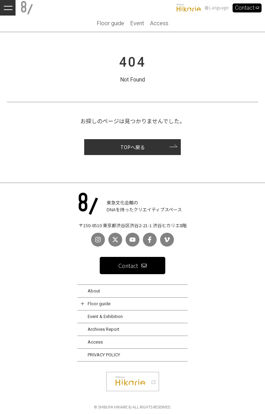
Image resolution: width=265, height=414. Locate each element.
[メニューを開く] (8, 8)
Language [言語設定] (216, 7)
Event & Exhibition (105, 316)
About (94, 290)
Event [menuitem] (137, 23)
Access (95, 342)
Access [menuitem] (159, 23)
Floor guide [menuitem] (110, 23)
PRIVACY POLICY (104, 354)
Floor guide (99, 303)
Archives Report (103, 329)
